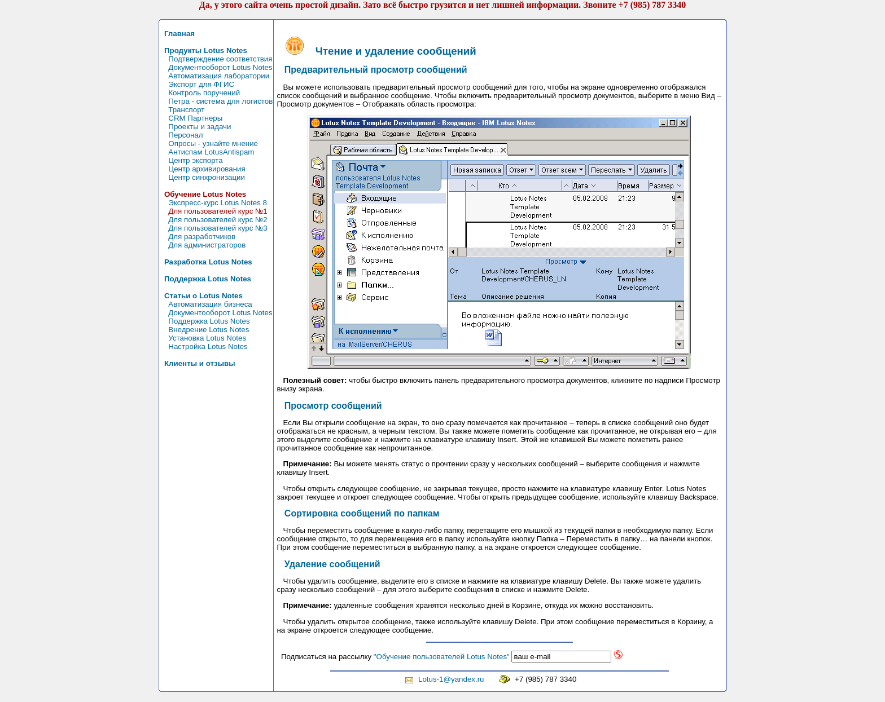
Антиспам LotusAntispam (207, 152)
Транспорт (182, 109)
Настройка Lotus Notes (204, 346)
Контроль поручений (200, 93)
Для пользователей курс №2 (214, 219)
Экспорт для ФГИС (197, 84)
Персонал (181, 135)
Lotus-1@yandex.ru (451, 679)
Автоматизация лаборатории (215, 76)
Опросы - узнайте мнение (209, 143)
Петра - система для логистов (216, 101)
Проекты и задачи (195, 126)
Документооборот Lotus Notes (216, 67)
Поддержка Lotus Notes (205, 321)
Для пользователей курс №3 (214, 228)
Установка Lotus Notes (203, 338)
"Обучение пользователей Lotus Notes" (442, 656)
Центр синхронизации (202, 177)
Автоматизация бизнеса (206, 304)
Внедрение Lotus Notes (204, 329)
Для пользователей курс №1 (214, 211)
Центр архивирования (203, 169)
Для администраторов (203, 245)
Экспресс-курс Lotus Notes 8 (213, 202)
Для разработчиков (198, 236)
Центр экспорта (191, 160)
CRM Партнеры (191, 118)
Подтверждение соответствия (216, 59)
